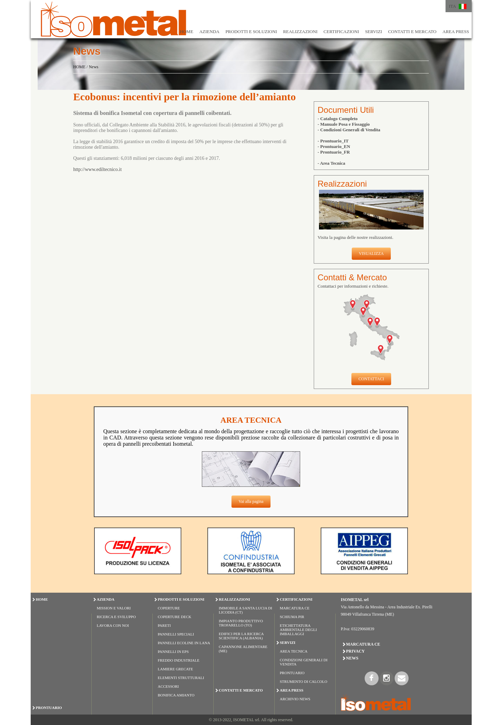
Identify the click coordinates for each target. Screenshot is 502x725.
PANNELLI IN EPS (173, 651)
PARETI (164, 625)
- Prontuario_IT (333, 140)
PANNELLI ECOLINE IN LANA (184, 643)
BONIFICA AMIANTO (176, 695)
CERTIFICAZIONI (341, 31)
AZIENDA (209, 31)
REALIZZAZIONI (300, 31)
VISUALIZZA (371, 253)
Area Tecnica (294, 651)
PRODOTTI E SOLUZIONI (251, 31)
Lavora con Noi (113, 625)
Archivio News (295, 699)
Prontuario (292, 673)
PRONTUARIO (49, 707)
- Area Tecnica (331, 163)
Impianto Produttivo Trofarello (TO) (241, 623)
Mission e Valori (114, 608)
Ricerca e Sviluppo (116, 617)
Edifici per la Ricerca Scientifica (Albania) (241, 636)
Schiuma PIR (292, 617)
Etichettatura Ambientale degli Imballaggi (298, 629)
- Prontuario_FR (334, 152)
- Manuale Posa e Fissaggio (344, 124)
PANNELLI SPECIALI (176, 634)
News (93, 66)
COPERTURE (169, 608)
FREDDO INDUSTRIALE (178, 660)
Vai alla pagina (250, 501)
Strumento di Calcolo (303, 681)
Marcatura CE (295, 608)
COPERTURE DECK (174, 617)
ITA (452, 6)
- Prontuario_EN (334, 146)
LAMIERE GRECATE (175, 669)
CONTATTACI (371, 378)
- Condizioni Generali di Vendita (349, 129)
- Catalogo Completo (338, 118)
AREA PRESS (455, 31)
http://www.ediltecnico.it (97, 169)
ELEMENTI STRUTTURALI (181, 678)
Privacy (355, 651)
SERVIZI (373, 31)
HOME (186, 31)
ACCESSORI (168, 686)
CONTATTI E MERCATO (412, 31)
